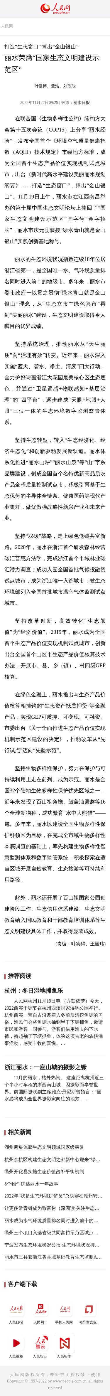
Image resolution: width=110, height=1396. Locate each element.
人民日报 (16, 1311)
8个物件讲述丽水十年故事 (31, 1183)
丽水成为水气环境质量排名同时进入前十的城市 (53, 1220)
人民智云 (40, 1345)
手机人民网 (64, 1311)
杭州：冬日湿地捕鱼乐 (33, 990)
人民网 (7, 26)
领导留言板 (88, 1311)
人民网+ (40, 1311)
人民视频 (16, 1345)
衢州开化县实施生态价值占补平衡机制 (44, 1171)
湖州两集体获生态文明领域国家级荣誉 (44, 1147)
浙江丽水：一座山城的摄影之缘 (45, 1067)
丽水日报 (81, 102)
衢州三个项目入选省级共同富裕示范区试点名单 (53, 1232)
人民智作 (64, 1345)
